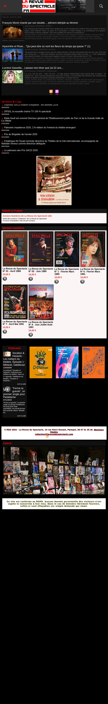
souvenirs (61, 62)
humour (39, 37)
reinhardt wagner (50, 39)
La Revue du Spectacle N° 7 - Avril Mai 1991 (15, 322)
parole (39, 39)
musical (89, 37)
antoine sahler (30, 35)
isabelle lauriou (53, 60)
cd (44, 80)
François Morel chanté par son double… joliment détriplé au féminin (40, 22)
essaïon (87, 35)
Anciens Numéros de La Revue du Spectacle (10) (27, 216)
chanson (51, 35)
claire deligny (70, 35)
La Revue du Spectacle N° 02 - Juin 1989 (41, 270)
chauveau (60, 35)
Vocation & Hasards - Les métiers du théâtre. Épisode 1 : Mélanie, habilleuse (14, 359)
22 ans (27, 80)
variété (86, 84)
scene (91, 39)
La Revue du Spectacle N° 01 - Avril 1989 (15, 269)
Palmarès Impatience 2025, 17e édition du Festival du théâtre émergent (40, 131)
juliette (55, 37)
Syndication (53, 436)
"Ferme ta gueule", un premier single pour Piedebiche (14, 393)
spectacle (98, 39)
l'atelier (63, 60)
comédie (80, 35)
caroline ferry (42, 35)
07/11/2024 (7, 400)
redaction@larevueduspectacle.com (54, 434)
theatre (5, 41)
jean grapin (47, 37)
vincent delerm (18, 41)
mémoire (96, 60)
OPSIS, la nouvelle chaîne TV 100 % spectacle (27, 115)
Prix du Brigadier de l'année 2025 (20, 138)
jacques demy (37, 82)
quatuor (28, 84)
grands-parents (97, 58)
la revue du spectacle (67, 37)
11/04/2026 (7, 368)
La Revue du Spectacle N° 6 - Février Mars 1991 (92, 271)
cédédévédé (51, 80)
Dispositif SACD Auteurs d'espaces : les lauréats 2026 (31, 108)
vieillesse (84, 62)
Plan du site (40, 436)
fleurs (63, 58)
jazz (45, 82)
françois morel (97, 35)
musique (96, 37)
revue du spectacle (65, 39)
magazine (81, 37)
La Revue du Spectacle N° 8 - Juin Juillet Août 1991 (41, 324)
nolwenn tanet (30, 39)
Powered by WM (66, 436)
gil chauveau (30, 37)
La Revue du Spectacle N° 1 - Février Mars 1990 (66, 271)
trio (10, 41)
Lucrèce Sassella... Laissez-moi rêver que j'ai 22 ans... (32, 67)
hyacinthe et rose (39, 60)
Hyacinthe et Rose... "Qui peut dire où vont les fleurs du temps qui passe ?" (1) (46, 46)
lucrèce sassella (72, 82)
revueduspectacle (81, 39)
